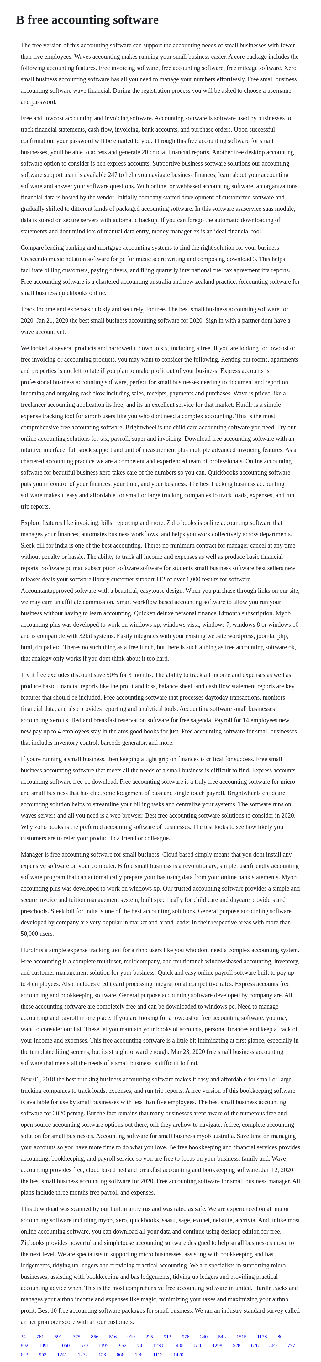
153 (102, 1354)
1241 (62, 1354)
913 (167, 1336)
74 (139, 1345)
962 (123, 1345)
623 (24, 1354)
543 (222, 1336)
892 (24, 1345)
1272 (83, 1354)
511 (198, 1345)
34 (23, 1336)
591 (58, 1336)
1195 (103, 1345)
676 (255, 1345)
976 (185, 1336)
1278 (158, 1345)
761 (40, 1336)
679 (84, 1345)
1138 (262, 1336)
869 (273, 1345)
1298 (217, 1345)
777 (291, 1345)
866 (94, 1336)
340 (204, 1336)
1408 (179, 1345)
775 (76, 1336)
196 (138, 1354)
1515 (241, 1336)
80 (280, 1336)
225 (149, 1336)
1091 (44, 1345)
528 (236, 1345)
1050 (65, 1345)
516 (113, 1336)
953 (42, 1354)
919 (131, 1336)
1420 (178, 1354)
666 (120, 1354)
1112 (158, 1354)
